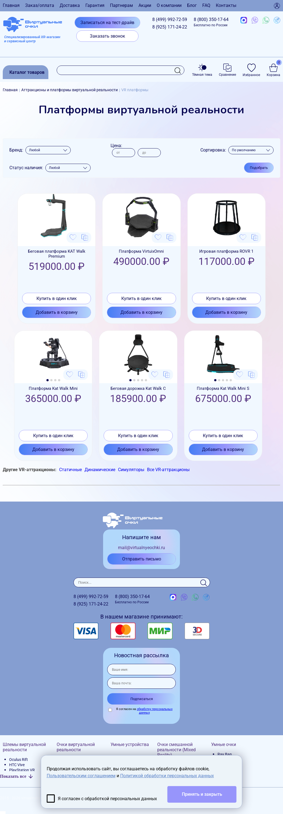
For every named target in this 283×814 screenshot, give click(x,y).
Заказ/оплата (39, 5)
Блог (192, 5)
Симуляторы (131, 469)
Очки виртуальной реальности (76, 747)
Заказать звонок (107, 36)
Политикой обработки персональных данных (167, 775)
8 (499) (169, 19)
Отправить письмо (141, 559)
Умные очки (223, 744)
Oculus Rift (18, 759)
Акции (144, 5)
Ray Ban (225, 754)
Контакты (226, 5)
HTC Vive (17, 765)
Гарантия (94, 5)
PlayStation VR (22, 770)
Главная (11, 5)
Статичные (70, 469)
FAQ (206, 5)
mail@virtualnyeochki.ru (141, 547)
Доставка (70, 5)
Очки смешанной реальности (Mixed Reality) (176, 750)
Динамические (100, 469)
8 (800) (211, 22)
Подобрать (259, 168)
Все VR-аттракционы (168, 469)
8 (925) (169, 27)
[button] (47, 380)
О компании (169, 5)
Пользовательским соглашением (81, 775)
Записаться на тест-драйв (107, 22)
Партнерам (121, 5)
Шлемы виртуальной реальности (24, 747)
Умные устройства (130, 744)
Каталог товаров (26, 72)
